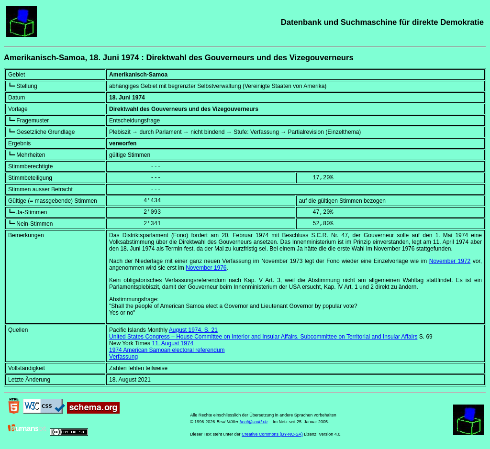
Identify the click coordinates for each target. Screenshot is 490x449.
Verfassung (123, 356)
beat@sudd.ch (253, 421)
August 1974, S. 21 (193, 330)
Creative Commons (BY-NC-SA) (272, 434)
